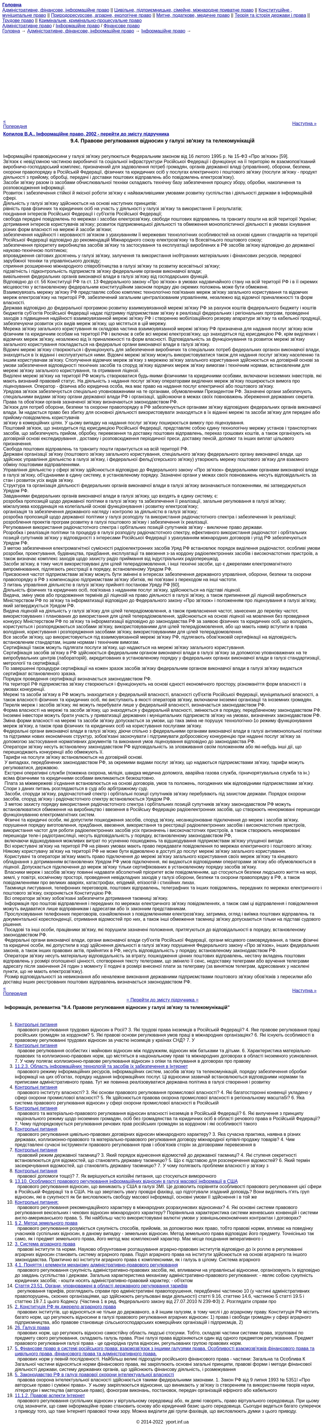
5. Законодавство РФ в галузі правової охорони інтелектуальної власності (94, 1374)
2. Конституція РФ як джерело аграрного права (65, 1306)
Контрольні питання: (37, 1202)
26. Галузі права (32, 1327)
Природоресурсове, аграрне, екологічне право (101, 15)
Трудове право (18, 20)
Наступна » (304, 123)
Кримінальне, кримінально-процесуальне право (90, 20)
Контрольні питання (36, 1024)
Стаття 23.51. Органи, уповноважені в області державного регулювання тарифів (101, 1285)
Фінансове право (122, 25)
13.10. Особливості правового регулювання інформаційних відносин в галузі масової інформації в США (126, 1181)
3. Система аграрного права (45, 1244)
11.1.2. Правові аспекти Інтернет (50, 1395)
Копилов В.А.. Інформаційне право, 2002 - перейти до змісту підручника (86, 133)
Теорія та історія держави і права (270, 15)
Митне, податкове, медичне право (193, 15)
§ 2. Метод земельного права (46, 1223)
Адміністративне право (27, 25)
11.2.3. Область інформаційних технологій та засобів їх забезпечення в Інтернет (101, 1066)
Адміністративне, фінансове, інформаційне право (55, 10)
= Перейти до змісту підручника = (163, 999)
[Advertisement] (162, 74)
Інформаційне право (78, 25)
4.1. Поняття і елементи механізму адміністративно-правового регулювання (96, 1264)
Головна (11, 30)
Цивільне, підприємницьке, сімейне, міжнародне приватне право (184, 10)
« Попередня (15, 124)
